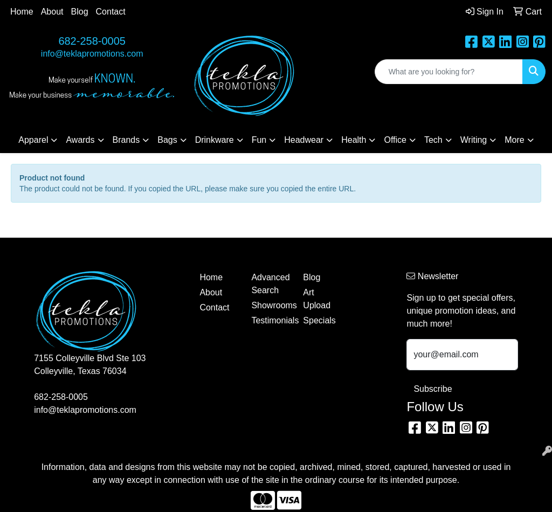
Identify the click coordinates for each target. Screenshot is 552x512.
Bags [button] (167, 139)
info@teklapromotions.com (92, 53)
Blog (79, 11)
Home (21, 11)
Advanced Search (270, 284)
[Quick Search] (449, 71)
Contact (111, 11)
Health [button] (353, 139)
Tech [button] (433, 139)
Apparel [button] (33, 139)
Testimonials (270, 320)
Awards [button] (80, 139)
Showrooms (270, 305)
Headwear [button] (303, 139)
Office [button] (395, 139)
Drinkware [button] (214, 139)
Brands (126, 139)
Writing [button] (473, 139)
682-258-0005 (92, 41)
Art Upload (316, 299)
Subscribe (432, 388)
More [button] (514, 139)
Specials (319, 320)
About (52, 11)
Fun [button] (259, 139)
